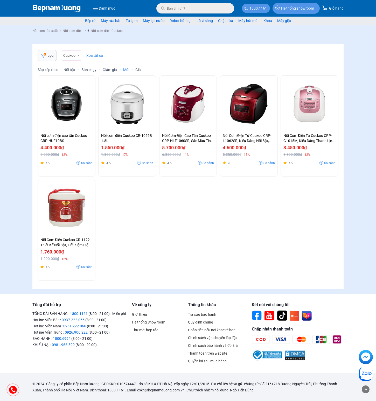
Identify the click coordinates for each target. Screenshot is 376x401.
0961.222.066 (74, 326)
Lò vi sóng (205, 21)
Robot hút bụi (180, 21)
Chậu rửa (225, 21)
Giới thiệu (139, 314)
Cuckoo (69, 55)
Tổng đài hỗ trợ (46, 304)
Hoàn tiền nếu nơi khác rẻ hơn (211, 330)
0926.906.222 (76, 332)
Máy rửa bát (111, 21)
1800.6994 (62, 338)
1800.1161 (258, 8)
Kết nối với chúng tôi (270, 304)
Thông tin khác (202, 304)
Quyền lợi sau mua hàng (207, 361)
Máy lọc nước (153, 21)
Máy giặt (284, 21)
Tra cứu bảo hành (202, 314)
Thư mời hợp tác (145, 330)
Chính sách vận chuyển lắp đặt (212, 338)
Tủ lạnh (132, 21)
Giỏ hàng (333, 7)
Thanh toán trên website (207, 353)
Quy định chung (200, 322)
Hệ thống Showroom (148, 322)
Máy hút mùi (248, 21)
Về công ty (141, 304)
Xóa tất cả (94, 55)
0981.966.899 (63, 345)
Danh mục (104, 8)
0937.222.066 (73, 320)
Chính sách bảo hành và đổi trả (213, 345)
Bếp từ (90, 21)
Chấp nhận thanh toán (272, 329)
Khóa (267, 21)
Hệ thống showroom (294, 8)
